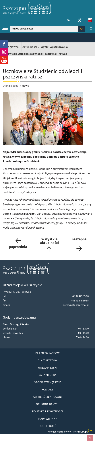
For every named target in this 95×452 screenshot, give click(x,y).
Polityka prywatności (47, 411)
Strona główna (10, 47)
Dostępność (47, 426)
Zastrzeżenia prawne (47, 396)
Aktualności (29, 47)
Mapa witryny (47, 418)
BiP (90, 20)
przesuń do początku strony (90, 438)
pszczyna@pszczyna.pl (76, 305)
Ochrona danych (47, 404)
